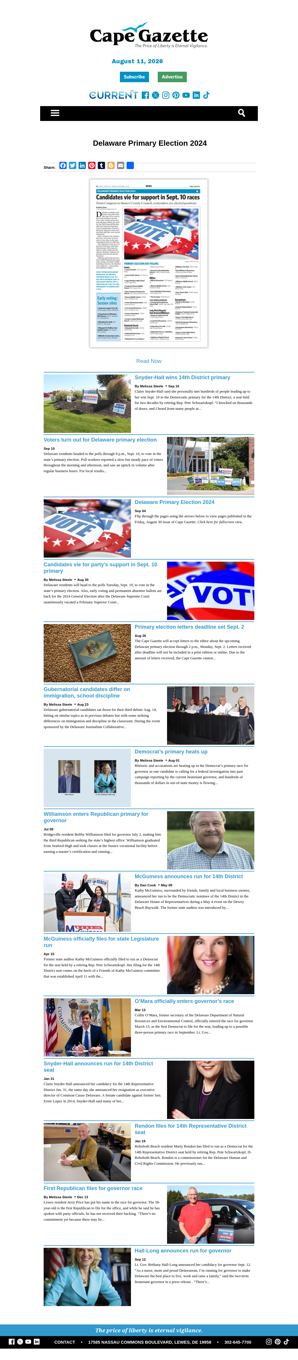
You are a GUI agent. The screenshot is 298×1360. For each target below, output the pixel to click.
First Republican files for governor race (93, 1188)
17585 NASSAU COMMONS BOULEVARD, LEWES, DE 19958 (149, 1342)
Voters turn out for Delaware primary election (100, 440)
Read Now (149, 361)
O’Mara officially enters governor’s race (184, 1001)
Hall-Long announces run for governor (183, 1251)
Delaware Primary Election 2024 (174, 502)
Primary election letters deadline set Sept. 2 (189, 627)
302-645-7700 (237, 1342)
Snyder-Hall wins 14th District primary (182, 377)
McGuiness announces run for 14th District (189, 876)
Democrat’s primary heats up (171, 752)
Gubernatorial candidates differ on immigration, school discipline (87, 692)
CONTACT (64, 1342)
